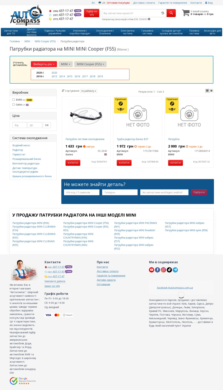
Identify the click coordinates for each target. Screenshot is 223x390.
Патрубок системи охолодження (85, 139)
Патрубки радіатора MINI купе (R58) (186, 230)
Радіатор (17, 150)
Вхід (209, 2)
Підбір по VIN (91, 13)
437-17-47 (61, 11)
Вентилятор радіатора (25, 163)
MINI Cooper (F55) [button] (90, 64)
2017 (85, 76)
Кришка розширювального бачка (32, 176)
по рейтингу (88, 90)
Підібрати (199, 192)
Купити (73, 162)
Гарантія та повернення (172, 2)
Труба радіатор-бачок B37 (132, 139)
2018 (92, 76)
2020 (54, 72)
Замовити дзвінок (55, 281)
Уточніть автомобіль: (20, 64)
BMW (22, 99)
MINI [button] (65, 64)
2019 (100, 76)
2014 (62, 76)
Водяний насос (21, 145)
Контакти (196, 2)
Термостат (18, 154)
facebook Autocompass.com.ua (175, 287)
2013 (54, 76)
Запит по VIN (52, 286)
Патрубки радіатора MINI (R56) (30, 223)
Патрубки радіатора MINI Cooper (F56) (86, 223)
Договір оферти (106, 280)
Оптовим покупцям (118, 2)
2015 (69, 76)
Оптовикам (103, 284)
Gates (20, 104)
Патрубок (174, 139)
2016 (77, 76)
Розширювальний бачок (26, 159)
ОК (47, 125)
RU (93, 2)
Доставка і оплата (144, 2)
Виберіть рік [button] (43, 64)
